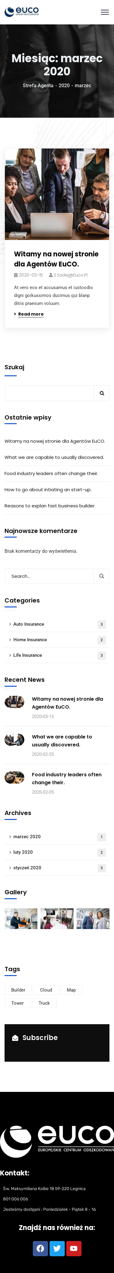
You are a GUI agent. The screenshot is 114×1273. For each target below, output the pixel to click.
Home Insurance (59, 640)
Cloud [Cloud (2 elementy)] (46, 990)
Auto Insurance (59, 624)
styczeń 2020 (59, 868)
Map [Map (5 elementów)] (71, 990)
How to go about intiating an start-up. (48, 489)
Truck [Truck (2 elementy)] (44, 1003)
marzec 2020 (59, 837)
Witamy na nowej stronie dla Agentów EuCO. (56, 259)
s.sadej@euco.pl (71, 275)
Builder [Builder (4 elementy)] (18, 990)
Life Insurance (59, 656)
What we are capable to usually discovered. (54, 457)
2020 (64, 85)
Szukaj (14, 367)
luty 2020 (59, 853)
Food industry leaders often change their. (51, 473)
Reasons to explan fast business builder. (50, 505)
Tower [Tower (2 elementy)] (17, 1003)
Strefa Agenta (38, 85)
